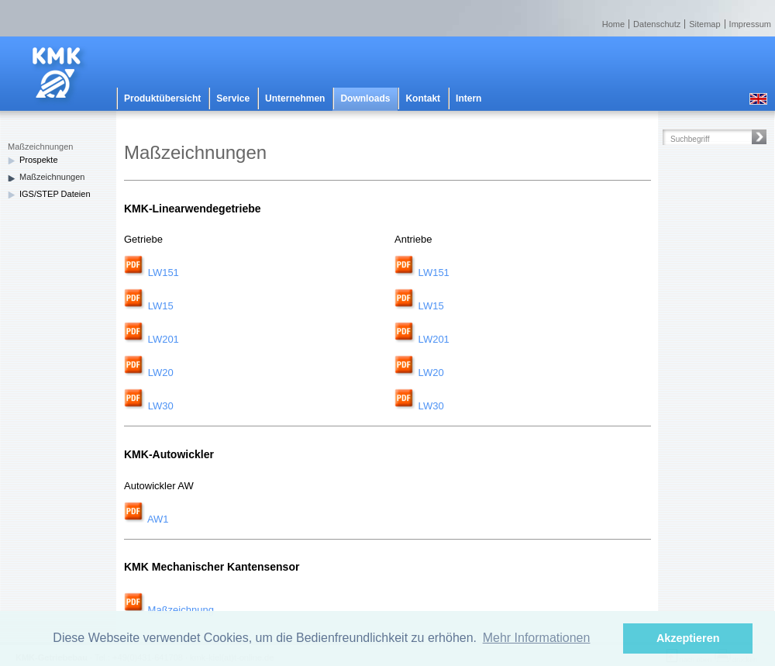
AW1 (146, 519)
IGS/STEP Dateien (55, 193)
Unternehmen (295, 98)
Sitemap (704, 24)
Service (233, 98)
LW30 (161, 406)
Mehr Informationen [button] (537, 637)
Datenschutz (656, 24)
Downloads (365, 98)
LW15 (161, 306)
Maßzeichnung (169, 610)
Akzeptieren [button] (688, 638)
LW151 (163, 272)
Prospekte (38, 159)
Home (613, 24)
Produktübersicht (162, 98)
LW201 (162, 339)
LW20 (161, 372)
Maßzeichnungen (51, 176)
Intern (468, 98)
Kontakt (422, 98)
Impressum (750, 24)
